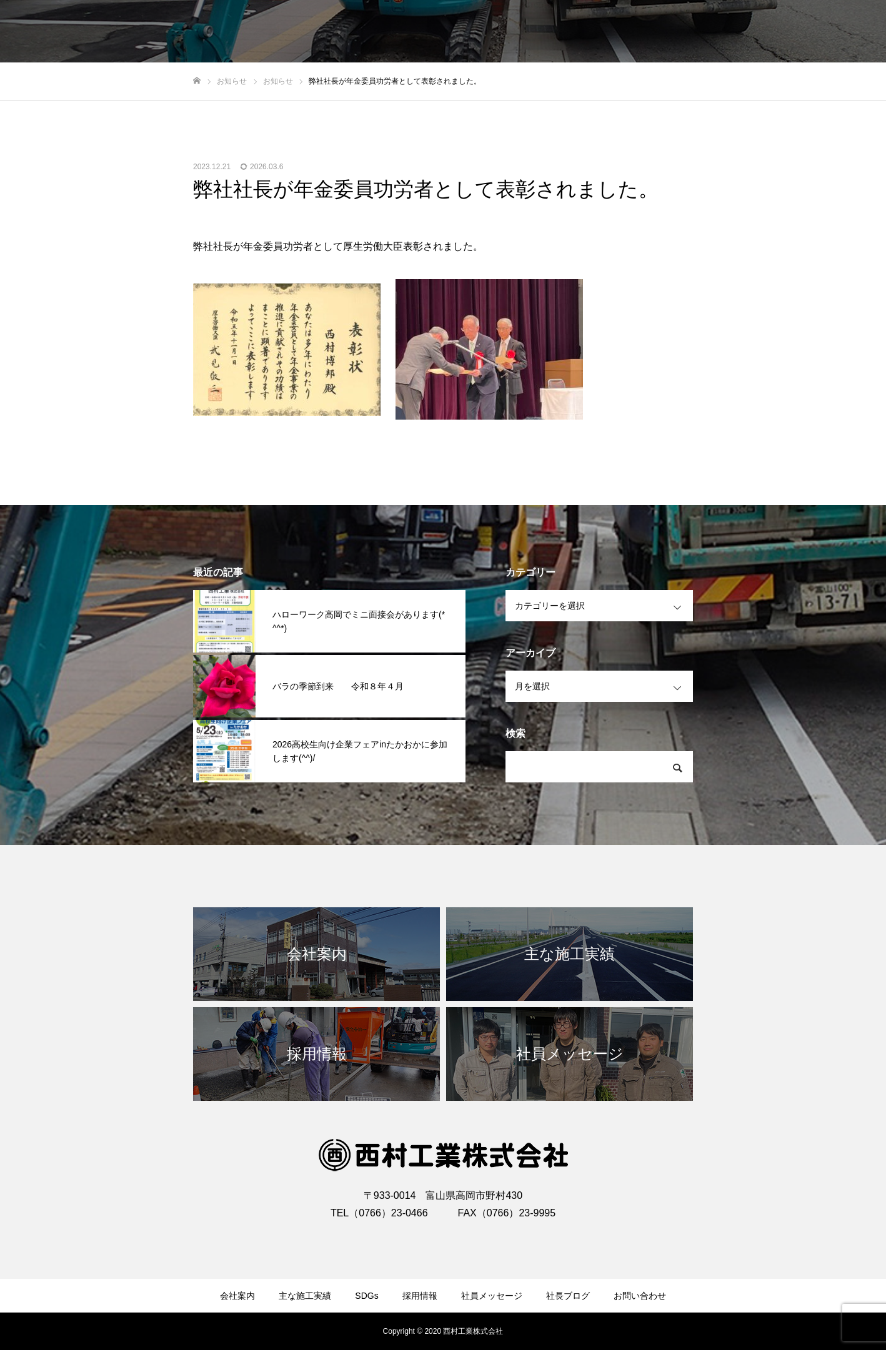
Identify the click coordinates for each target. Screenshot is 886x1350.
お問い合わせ (640, 1296)
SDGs (366, 1296)
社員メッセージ (491, 1296)
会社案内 (237, 1296)
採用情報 (419, 1296)
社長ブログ (568, 1296)
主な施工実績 (305, 1296)
